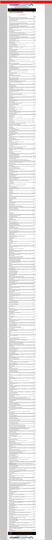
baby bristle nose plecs (11, 313)
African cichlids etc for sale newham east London (14, 429)
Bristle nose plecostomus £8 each (12, 138)
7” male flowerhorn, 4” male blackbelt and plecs (14, 129)
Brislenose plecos (11, 240)
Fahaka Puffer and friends (12, 233)
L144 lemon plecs (11, 247)
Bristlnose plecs (10, 150)
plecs (9, 410)
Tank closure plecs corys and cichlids (13, 518)
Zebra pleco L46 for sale (11, 203)
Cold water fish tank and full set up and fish (13, 371)
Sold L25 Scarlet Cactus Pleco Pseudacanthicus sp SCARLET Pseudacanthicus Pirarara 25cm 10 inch (20, 160)
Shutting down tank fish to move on (13, 113)
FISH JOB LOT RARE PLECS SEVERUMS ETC (14, 224)
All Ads (26, 6)
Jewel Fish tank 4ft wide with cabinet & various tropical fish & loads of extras (17, 469)
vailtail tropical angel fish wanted (12, 198)
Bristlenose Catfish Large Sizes (12, 446)
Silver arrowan (10, 135)
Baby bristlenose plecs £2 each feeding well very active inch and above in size (17, 80)
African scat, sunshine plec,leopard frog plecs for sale (15, 75)
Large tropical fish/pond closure (12, 521)
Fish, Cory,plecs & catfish (11, 387)
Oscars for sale (10, 495)
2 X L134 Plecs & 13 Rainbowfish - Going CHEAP (14, 449)
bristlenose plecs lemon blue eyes (12, 158)
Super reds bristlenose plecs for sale (13, 458)
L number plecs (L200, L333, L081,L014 (13, 439)
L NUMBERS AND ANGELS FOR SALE (13, 132)
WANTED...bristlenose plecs (12, 441)
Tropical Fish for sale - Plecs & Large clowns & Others (15, 260)
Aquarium (10, 244)
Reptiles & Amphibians (24, 7)
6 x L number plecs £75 (11, 503)
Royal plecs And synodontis (12, 291)
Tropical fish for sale (11, 401)
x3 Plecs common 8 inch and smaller (13, 393)
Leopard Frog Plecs (11, 192)
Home (15, 6)
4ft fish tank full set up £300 (12, 511)
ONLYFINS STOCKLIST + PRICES (13, 110)
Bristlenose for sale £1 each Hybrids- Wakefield (14, 63)
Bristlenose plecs (11, 265)
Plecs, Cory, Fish (11, 384)
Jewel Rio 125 (10, 263)
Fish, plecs (10, 318)
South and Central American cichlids (13, 216)
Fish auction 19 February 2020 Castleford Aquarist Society (15, 443)
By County (20, 7)
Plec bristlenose (10, 474)
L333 (9, 336)
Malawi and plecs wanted (11, 255)
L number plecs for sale (11, 31)
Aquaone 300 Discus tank (12, 506)
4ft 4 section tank (11, 360)
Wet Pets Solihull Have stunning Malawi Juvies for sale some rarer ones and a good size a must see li (20, 398)
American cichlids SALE (11, 472)
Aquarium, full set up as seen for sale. (13, 221)
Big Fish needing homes (11, 152)
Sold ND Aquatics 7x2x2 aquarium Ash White (14, 155)
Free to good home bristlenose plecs (13, 20)
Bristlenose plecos (11, 242)
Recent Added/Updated (20, 6)
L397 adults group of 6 (11, 183)
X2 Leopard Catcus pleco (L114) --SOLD (13, 422)
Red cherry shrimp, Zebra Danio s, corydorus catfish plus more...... (16, 147)
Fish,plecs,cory (10, 381)
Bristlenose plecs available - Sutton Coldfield (14, 77)
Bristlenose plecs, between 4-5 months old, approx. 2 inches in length (16, 276)
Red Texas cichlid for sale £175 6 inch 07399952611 (14, 124)
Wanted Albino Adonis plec (12, 108)
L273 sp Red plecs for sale (12, 476)
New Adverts (24, 6)
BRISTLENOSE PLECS (11, 165)
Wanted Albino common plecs (12, 106)
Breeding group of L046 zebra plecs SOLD (13, 227)
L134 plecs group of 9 (11, 181)
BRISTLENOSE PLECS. (11, 116)
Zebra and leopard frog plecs (12, 321)
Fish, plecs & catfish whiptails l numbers (13, 368)
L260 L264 (10, 331)
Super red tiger (10, 48)
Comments (28, 7)
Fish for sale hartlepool (11, 213)
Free (9, 211)
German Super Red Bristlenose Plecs (13, 273)
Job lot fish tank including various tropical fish (14, 338)
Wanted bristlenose (11, 127)
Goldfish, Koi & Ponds (17, 7)
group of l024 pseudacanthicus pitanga (13, 466)
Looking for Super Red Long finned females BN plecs (15, 404)
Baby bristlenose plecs (11, 249)
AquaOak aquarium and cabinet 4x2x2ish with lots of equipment (16, 257)
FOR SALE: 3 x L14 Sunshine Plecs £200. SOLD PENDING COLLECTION (17, 426)
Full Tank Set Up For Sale (12, 328)
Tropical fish (10, 285)
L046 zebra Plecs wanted (12, 311)
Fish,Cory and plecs (11, 299)
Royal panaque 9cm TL (11, 65)
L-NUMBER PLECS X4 (11, 500)
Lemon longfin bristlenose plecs (12, 39)
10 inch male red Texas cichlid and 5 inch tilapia (14, 358)
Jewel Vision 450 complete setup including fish (14, 230)
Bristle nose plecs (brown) (12, 412)
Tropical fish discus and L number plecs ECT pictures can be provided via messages (18, 17)
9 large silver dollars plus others (12, 219)
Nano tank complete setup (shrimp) (13, 432)
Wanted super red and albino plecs (13, 435)
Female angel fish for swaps (12, 163)
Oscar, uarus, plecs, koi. (11, 308)
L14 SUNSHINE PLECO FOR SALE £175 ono (14, 526)
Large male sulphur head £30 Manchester (13, 302)
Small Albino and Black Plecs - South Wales (13, 104)
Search (17, 6)
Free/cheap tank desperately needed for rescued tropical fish (15, 407)
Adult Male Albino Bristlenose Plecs (13, 415)
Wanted (10, 437)
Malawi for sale (10, 200)
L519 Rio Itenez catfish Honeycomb (13, 50)
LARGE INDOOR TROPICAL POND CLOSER (14, 68)
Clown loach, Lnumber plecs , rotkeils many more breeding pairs (16, 479)
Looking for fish (10, 529)
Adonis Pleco (10, 195)
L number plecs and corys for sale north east (14, 460)
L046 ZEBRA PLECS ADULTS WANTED (13, 418)
